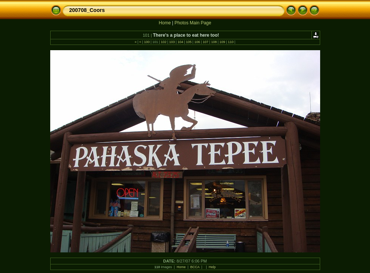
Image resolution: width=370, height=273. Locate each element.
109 (222, 42)
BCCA (195, 267)
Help (212, 267)
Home (165, 22)
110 (230, 42)
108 (214, 42)
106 (197, 42)
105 (189, 42)
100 (147, 42)
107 (205, 42)
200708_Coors (87, 10)
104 (180, 42)
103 (172, 42)
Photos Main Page (192, 22)
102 (163, 42)
